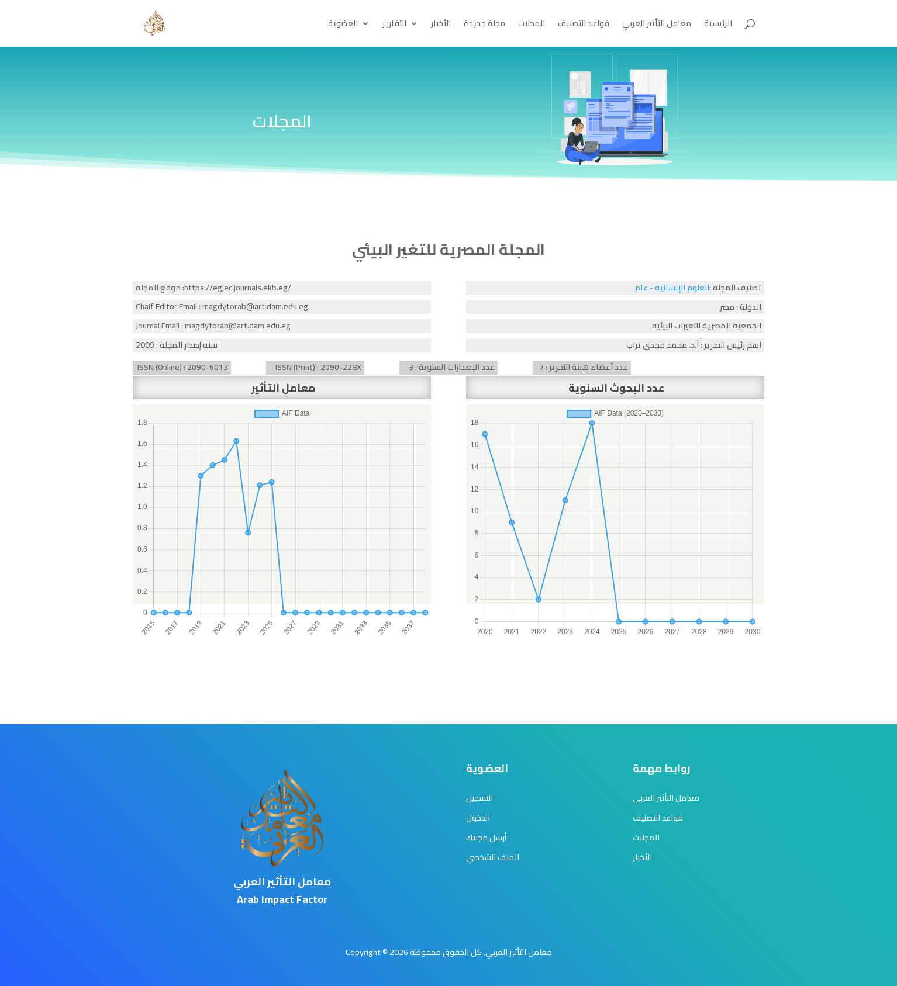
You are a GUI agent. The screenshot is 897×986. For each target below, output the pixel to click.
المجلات (531, 25)
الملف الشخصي (492, 857)
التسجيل (479, 797)
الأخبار (441, 25)
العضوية (343, 25)
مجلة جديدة (484, 25)
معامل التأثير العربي (656, 25)
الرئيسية (718, 25)
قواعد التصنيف (583, 25)
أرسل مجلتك (486, 837)
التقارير (394, 25)
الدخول (478, 817)
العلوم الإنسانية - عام (672, 287)
